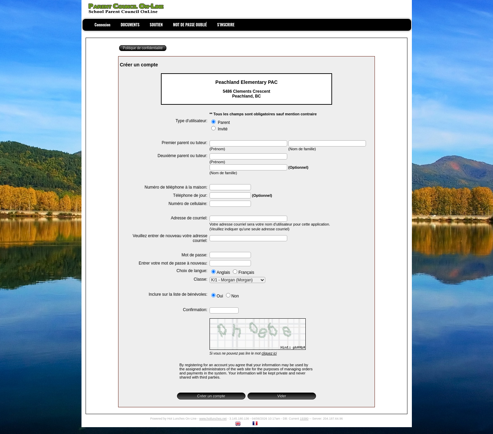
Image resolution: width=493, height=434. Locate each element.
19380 (304, 418)
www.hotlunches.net (213, 418)
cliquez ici (269, 353)
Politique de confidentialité (143, 48)
